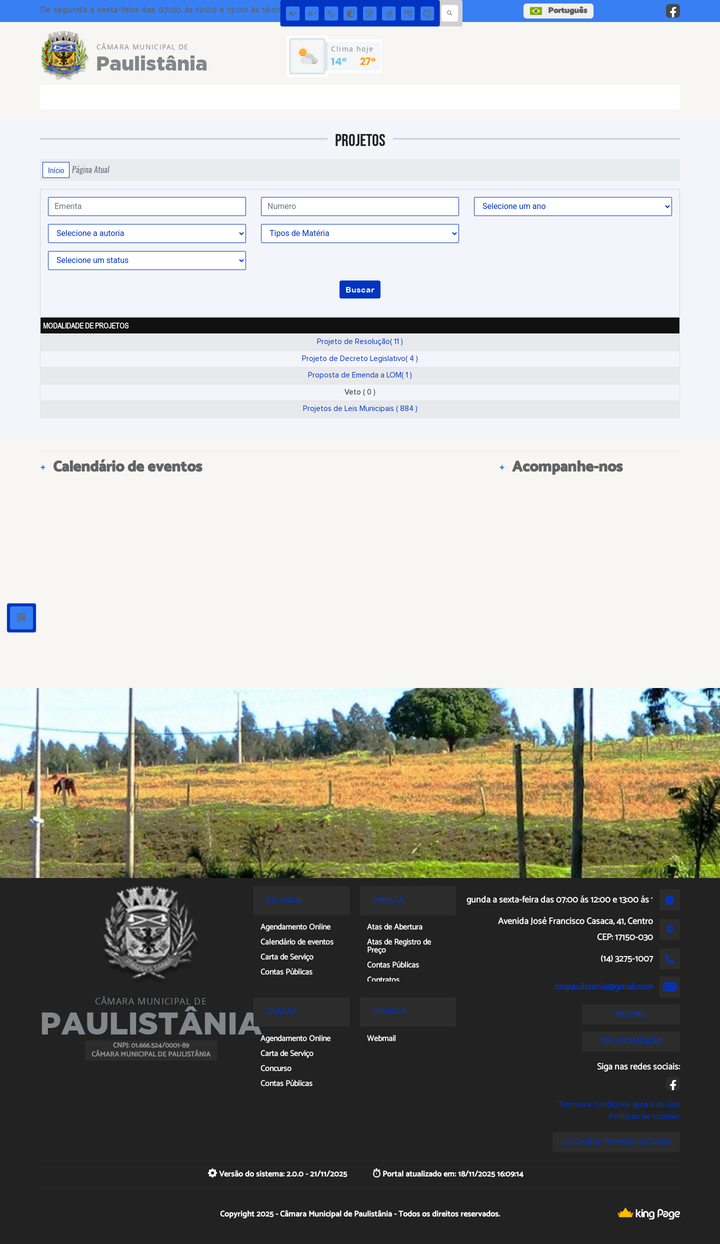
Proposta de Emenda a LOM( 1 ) (360, 375)
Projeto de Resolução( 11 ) (360, 342)
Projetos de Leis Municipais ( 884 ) (360, 408)
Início (56, 170)
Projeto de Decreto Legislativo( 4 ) (360, 358)
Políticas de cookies (644, 1116)
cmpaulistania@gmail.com (604, 987)
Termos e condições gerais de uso (619, 1104)
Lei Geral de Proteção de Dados (616, 1141)
